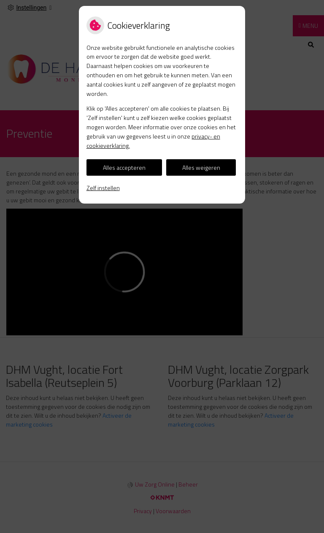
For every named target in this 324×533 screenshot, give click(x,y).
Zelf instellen (103, 187)
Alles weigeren (201, 167)
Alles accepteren (124, 167)
